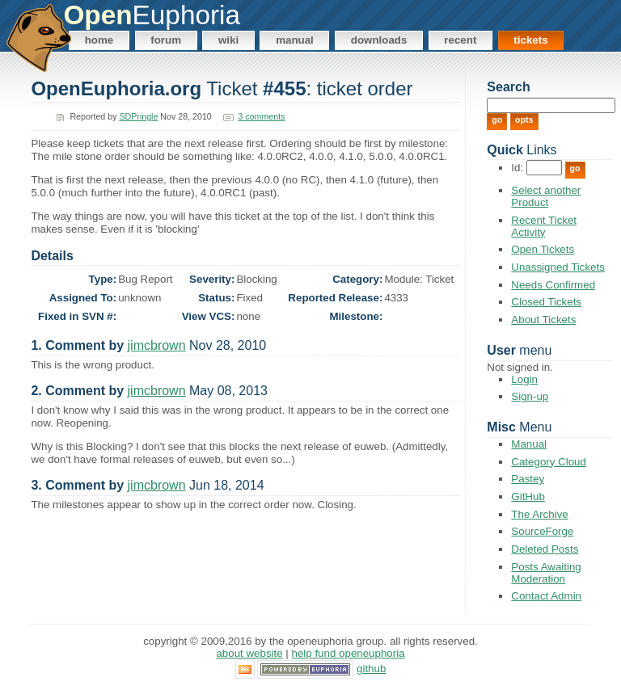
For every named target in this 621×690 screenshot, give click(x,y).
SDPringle (138, 116)
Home (99, 40)
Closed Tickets (546, 302)
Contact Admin (546, 596)
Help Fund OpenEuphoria (348, 653)
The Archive (539, 514)
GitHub (527, 496)
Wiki (228, 40)
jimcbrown (157, 345)
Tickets (530, 40)
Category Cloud (548, 462)
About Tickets (543, 319)
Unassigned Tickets (558, 267)
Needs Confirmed (553, 285)
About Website (249, 653)
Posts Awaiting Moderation (546, 573)
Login (524, 379)
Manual (295, 40)
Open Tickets (542, 249)
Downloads (379, 40)
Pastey (527, 479)
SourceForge (542, 531)
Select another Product (546, 196)
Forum (165, 40)
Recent (460, 40)
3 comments (261, 116)
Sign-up (529, 396)
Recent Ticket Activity (544, 226)
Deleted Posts (544, 549)
